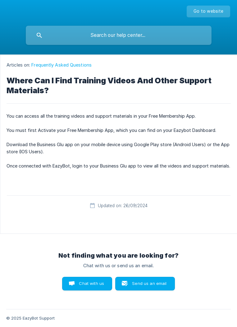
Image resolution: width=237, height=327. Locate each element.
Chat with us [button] (91, 283)
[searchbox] (119, 35)
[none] (208, 11)
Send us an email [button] (149, 283)
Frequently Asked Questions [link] (61, 65)
